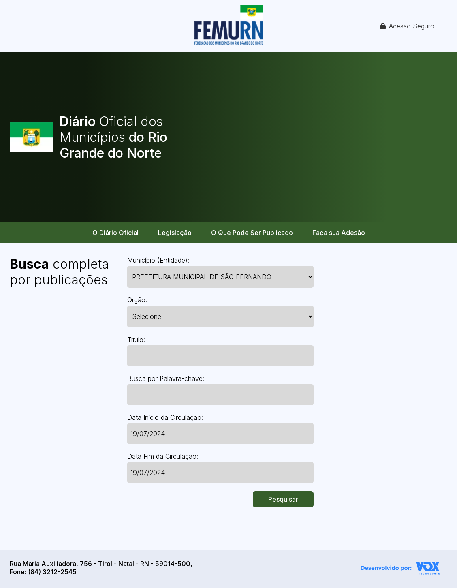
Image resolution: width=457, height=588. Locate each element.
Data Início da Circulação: (165, 417)
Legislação (175, 233)
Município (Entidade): (158, 260)
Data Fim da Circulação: (162, 456)
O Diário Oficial (115, 233)
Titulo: (136, 340)
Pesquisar (283, 499)
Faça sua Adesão (338, 233)
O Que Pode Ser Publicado (252, 233)
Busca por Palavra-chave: (165, 378)
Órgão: (137, 300)
